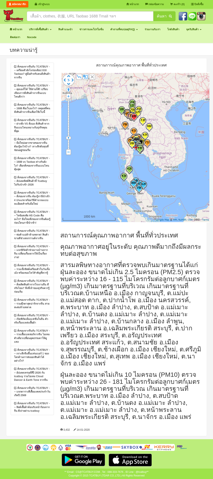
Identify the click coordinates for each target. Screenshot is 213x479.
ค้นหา (164, 16)
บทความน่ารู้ (23, 50)
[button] (40, 29)
